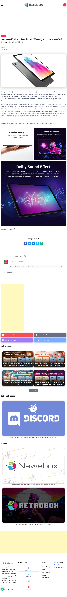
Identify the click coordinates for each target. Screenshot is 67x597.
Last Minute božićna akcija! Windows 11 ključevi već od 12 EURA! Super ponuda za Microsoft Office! (18, 382)
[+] (33, 266)
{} (30, 266)
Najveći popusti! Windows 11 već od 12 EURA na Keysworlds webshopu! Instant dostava (49, 383)
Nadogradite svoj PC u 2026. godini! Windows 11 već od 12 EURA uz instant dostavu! (50, 364)
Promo (3, 36)
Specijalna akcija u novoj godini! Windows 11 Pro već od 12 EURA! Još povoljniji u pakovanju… (18, 364)
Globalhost (57, 565)
